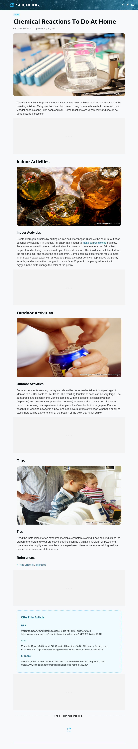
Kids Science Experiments (33, 565)
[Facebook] (123, 4)
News (16, 15)
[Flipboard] (128, 4)
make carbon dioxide (94, 242)
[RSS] (133, 4)
